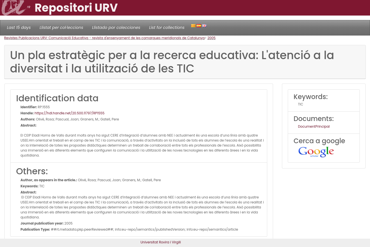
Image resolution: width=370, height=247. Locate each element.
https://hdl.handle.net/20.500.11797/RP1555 (69, 113)
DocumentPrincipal (314, 126)
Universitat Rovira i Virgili (160, 242)
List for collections (166, 27)
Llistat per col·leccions (61, 27)
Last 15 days (19, 27)
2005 (211, 38)
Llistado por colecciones (116, 27)
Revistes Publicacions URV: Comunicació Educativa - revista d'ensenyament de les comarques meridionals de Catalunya (104, 38)
